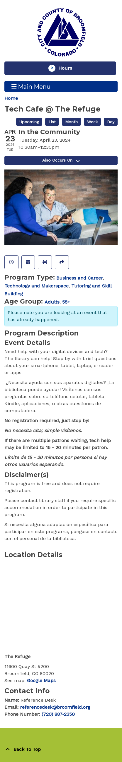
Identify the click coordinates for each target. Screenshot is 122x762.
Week (92, 121)
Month (71, 121)
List (52, 121)
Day (110, 121)
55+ (66, 302)
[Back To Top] (61, 749)
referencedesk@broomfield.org (55, 707)
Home (11, 98)
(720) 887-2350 (58, 714)
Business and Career (79, 278)
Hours (68, 68)
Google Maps (41, 680)
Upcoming (29, 121)
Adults (52, 302)
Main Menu (31, 86)
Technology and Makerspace (36, 286)
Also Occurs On (61, 160)
